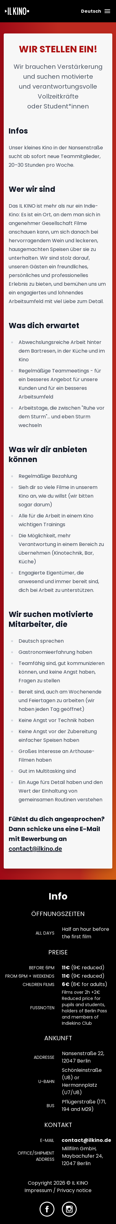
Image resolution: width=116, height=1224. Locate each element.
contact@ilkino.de (35, 848)
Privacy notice (74, 1190)
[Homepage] (17, 11)
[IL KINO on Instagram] (69, 1208)
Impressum (38, 1190)
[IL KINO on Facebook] (47, 1208)
